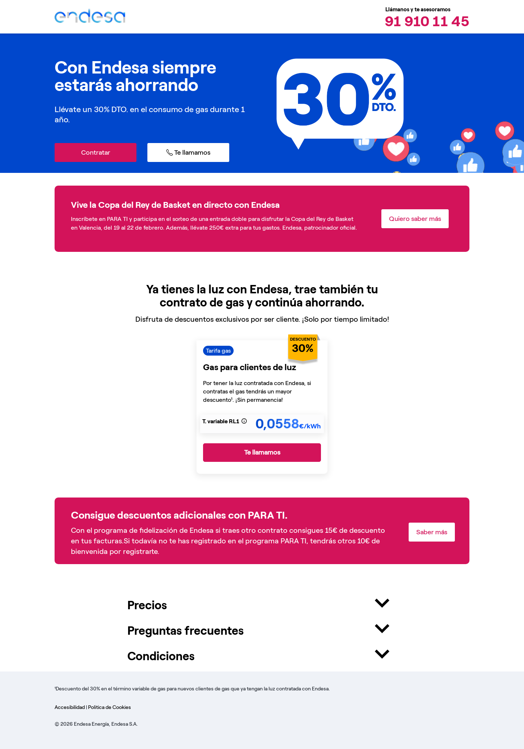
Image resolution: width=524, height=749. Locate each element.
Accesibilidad (70, 707)
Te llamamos (262, 452)
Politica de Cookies (109, 707)
